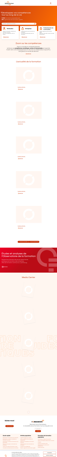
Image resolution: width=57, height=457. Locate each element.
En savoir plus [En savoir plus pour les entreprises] (24, 37)
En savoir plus (20, 89)
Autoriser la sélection (49, 448)
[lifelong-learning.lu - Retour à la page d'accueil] (9, 3)
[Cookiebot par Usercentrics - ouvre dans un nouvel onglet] (6, 455)
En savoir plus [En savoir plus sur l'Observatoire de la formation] (5, 266)
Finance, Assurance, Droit (43, 443)
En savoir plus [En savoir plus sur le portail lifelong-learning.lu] (28, 53)
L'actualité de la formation (28, 62)
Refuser (49, 451)
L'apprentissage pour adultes (25, 437)
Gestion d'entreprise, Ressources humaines (46, 440)
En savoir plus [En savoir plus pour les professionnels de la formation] (42, 37)
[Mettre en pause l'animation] (28, 412)
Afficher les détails (49, 455)
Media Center (28, 277)
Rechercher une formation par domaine (10, 437)
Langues (39, 442)
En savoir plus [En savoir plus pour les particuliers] (6, 37)
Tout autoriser (49, 446)
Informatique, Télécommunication (44, 439)
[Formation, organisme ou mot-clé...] (17, 24)
